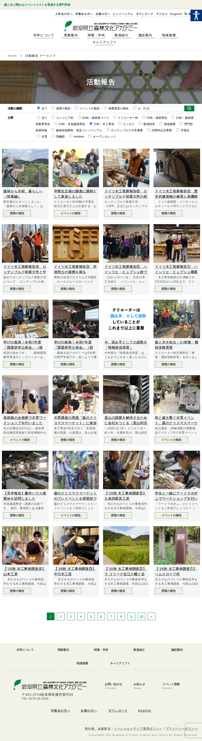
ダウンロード (118, 710)
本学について (43, 35)
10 (141, 617)
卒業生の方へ (60, 710)
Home (12, 55)
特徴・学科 (96, 35)
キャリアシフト (104, 42)
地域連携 (169, 35)
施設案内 (145, 35)
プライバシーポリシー (182, 728)
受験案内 (71, 35)
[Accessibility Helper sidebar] (196, 15)
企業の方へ (89, 710)
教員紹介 (122, 35)
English (144, 710)
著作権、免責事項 (98, 728)
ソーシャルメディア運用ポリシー (138, 728)
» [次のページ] (152, 617)
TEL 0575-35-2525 (35, 698)
